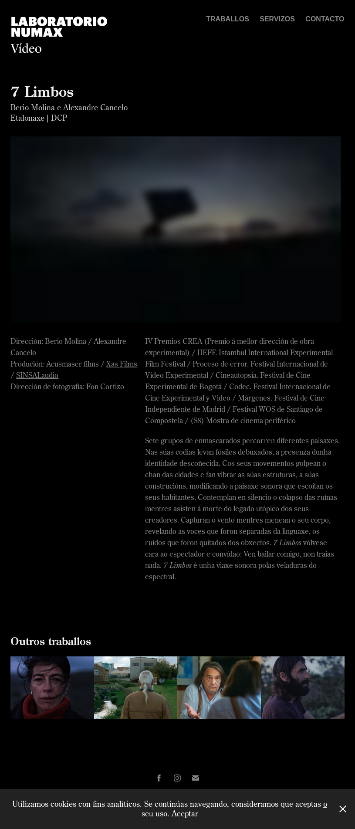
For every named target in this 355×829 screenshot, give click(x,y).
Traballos (227, 19)
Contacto (324, 19)
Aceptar (185, 814)
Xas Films (121, 363)
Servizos (277, 19)
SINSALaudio (37, 375)
